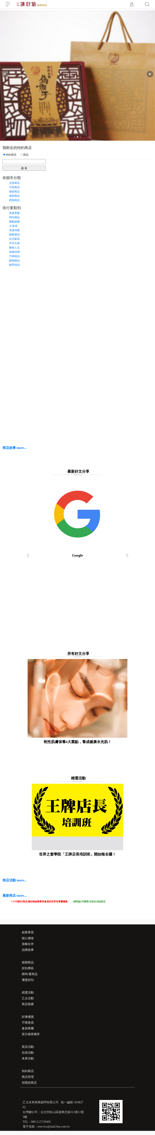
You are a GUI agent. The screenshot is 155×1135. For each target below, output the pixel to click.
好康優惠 (28, 1016)
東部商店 (14, 195)
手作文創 (14, 243)
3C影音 (13, 226)
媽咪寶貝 (14, 234)
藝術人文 (14, 247)
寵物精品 (14, 260)
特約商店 (28, 1071)
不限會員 (28, 1022)
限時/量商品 (30, 974)
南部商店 (14, 191)
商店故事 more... (14, 448)
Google (77, 517)
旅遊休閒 (14, 251)
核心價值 (28, 938)
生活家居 (14, 238)
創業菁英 (28, 932)
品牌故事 (28, 949)
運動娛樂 (14, 221)
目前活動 (28, 1052)
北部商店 (14, 183)
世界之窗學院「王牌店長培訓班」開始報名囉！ (77, 820)
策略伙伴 (28, 944)
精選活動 (28, 992)
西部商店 (14, 200)
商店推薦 (28, 1004)
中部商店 (14, 187)
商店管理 (28, 1077)
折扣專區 (28, 968)
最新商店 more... (14, 895)
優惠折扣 (28, 980)
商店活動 (28, 1046)
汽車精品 (14, 256)
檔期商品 (28, 962)
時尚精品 (14, 217)
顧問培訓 (14, 264)
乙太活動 (28, 998)
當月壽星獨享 (31, 1034)
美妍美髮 (14, 213)
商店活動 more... (14, 880)
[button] (150, 74)
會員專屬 (28, 1028)
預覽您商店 (29, 1082)
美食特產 (14, 230)
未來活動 (28, 1058)
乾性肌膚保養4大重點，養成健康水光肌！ (77, 701)
